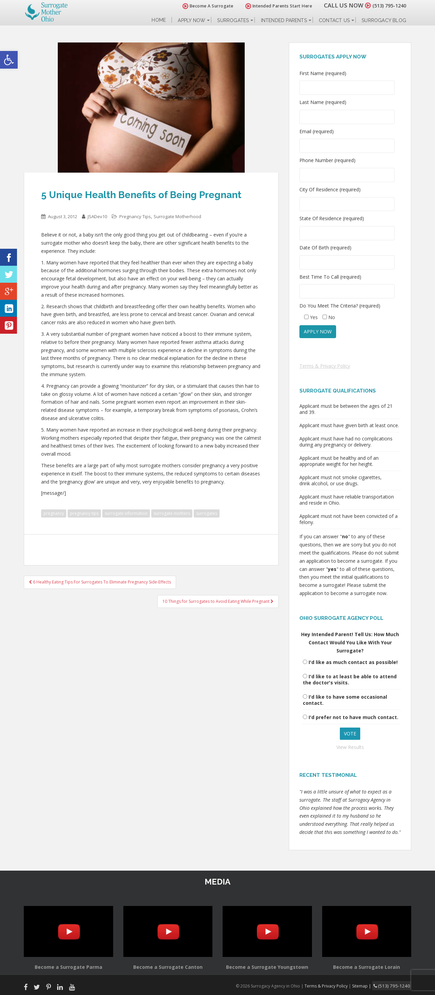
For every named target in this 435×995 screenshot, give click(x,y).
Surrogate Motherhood (177, 216)
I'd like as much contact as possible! (353, 662)
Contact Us (334, 20)
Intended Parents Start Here (271, 6)
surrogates (206, 513)
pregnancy (54, 513)
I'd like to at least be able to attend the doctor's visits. (350, 679)
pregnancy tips (84, 513)
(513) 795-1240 (385, 5)
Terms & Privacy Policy (324, 366)
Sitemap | (369, 985)
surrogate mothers (172, 513)
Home (159, 20)
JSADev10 (97, 216)
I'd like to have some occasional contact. (345, 700)
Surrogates (233, 20)
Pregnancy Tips (135, 216)
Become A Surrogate (200, 6)
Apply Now (191, 20)
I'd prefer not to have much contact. (353, 717)
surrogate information (126, 513)
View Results (350, 747)
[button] (9, 60)
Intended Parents (284, 20)
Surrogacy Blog (384, 20)
